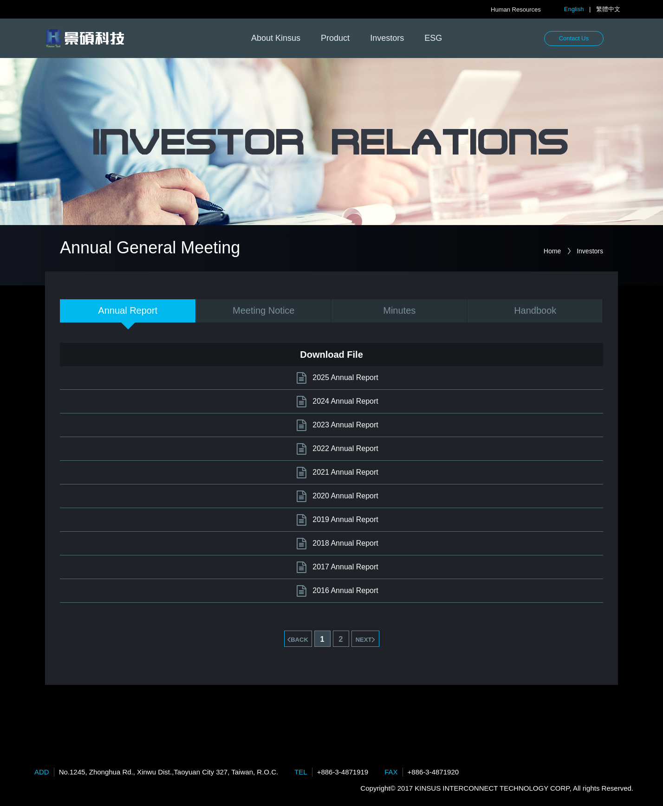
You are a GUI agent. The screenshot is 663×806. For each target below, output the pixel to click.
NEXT (364, 639)
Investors (387, 38)
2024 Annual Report (345, 401)
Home (552, 251)
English (574, 9)
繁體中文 (608, 9)
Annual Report (127, 310)
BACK (299, 639)
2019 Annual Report (345, 519)
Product (335, 38)
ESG (433, 38)
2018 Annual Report (345, 543)
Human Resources (516, 9)
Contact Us (574, 38)
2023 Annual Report (345, 425)
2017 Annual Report (345, 567)
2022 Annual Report (345, 448)
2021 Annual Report (345, 472)
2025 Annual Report (345, 377)
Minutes (399, 310)
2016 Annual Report (345, 590)
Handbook (535, 310)
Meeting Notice (263, 310)
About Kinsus (275, 38)
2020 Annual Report (345, 496)
